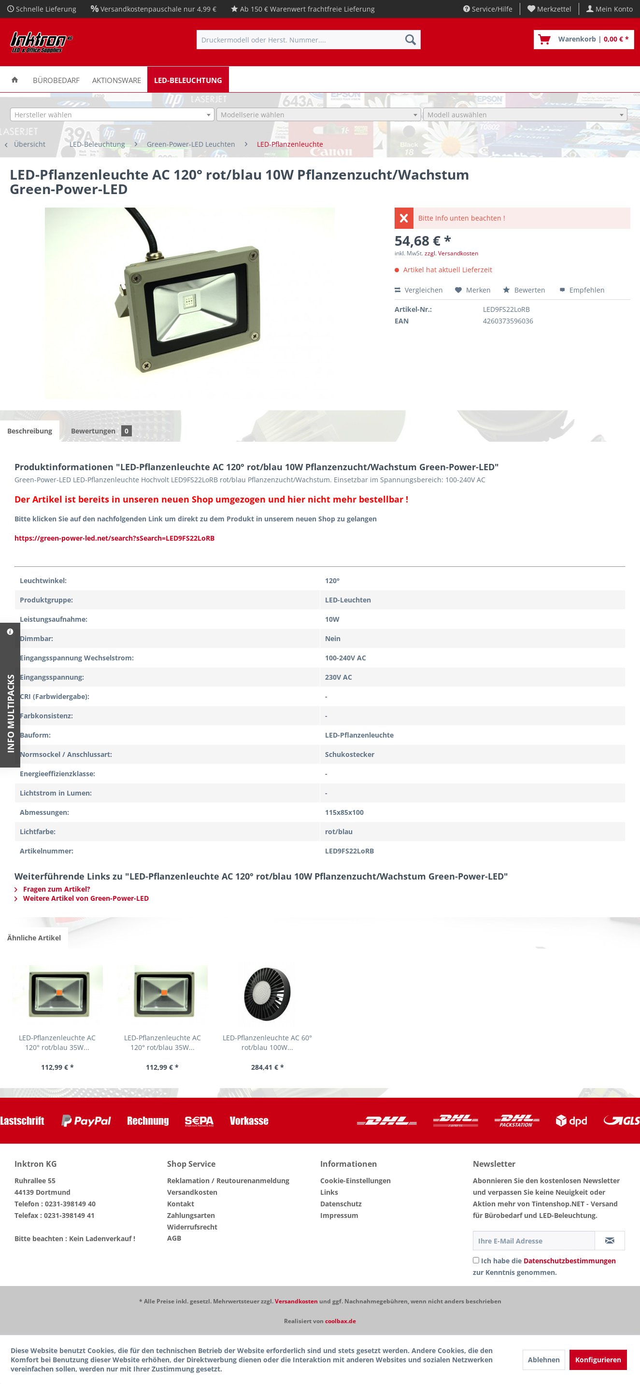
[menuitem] (549, 9)
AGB (174, 1238)
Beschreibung (29, 430)
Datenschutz (341, 1203)
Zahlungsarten (191, 1215)
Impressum (339, 1215)
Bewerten (525, 289)
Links (329, 1192)
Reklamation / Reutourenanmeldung (228, 1180)
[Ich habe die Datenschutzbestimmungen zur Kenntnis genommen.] (476, 1260)
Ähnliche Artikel (34, 937)
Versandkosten (192, 1192)
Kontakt (180, 1203)
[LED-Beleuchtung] (188, 79)
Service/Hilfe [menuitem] (487, 9)
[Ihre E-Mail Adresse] (534, 1240)
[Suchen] (410, 39)
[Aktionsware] (116, 79)
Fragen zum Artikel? (52, 889)
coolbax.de (340, 1321)
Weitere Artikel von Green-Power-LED (81, 898)
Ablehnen (544, 1359)
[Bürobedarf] (56, 79)
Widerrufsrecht (192, 1226)
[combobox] (112, 114)
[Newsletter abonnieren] (610, 1240)
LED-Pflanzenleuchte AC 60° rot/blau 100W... (267, 1042)
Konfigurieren (598, 1359)
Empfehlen (582, 289)
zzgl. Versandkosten (451, 253)
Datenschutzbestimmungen (570, 1260)
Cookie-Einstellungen (355, 1180)
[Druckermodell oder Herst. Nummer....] (309, 39)
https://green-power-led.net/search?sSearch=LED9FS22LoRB (114, 538)
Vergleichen (419, 289)
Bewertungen (101, 430)
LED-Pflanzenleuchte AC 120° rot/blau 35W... (57, 1042)
